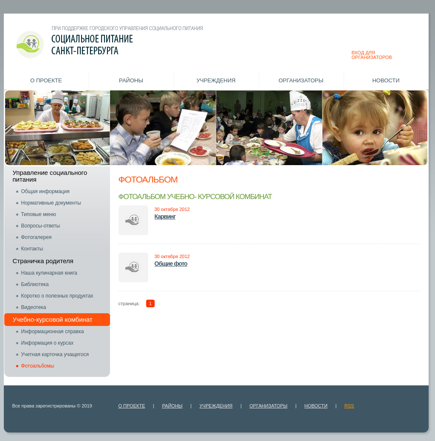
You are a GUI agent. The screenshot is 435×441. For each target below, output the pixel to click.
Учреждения (216, 80)
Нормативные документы (51, 203)
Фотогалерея (36, 237)
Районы (131, 80)
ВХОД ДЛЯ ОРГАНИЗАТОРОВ (372, 55)
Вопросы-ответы (40, 226)
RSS (349, 405)
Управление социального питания (50, 176)
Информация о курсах (47, 343)
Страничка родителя (43, 260)
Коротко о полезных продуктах (57, 296)
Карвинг (165, 216)
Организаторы (301, 80)
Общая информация (45, 191)
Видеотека (33, 307)
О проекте (46, 80)
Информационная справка (52, 331)
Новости (385, 80)
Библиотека (35, 284)
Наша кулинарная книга (49, 273)
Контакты (32, 249)
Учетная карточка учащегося (55, 354)
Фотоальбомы (37, 366)
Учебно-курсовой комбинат (53, 319)
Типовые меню (38, 214)
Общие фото (171, 263)
